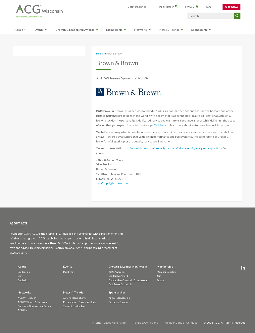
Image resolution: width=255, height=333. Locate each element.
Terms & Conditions (145, 322)
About (19, 29)
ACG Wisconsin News (74, 297)
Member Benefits (166, 271)
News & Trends (169, 29)
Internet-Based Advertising (109, 322)
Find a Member (166, 6)
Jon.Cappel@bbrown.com (112, 183)
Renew (160, 280)
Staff (20, 275)
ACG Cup (22, 309)
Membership (114, 29)
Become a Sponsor (118, 301)
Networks (141, 29)
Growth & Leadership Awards (74, 29)
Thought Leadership (73, 305)
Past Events (69, 271)
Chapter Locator (137, 6)
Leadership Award (118, 275)
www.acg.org (18, 252)
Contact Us (23, 280)
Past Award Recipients (120, 284)
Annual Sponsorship (119, 297)
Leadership (24, 271)
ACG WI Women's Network (32, 301)
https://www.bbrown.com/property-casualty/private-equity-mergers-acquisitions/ (173, 148)
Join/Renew (231, 7)
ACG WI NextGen (27, 297)
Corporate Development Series (34, 305)
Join (159, 275)
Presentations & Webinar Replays (81, 301)
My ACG (189, 6)
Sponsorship (199, 29)
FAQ (208, 6)
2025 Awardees (117, 271)
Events (39, 29)
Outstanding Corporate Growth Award (129, 280)
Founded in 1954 (20, 233)
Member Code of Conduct (181, 322)
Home (99, 53)
